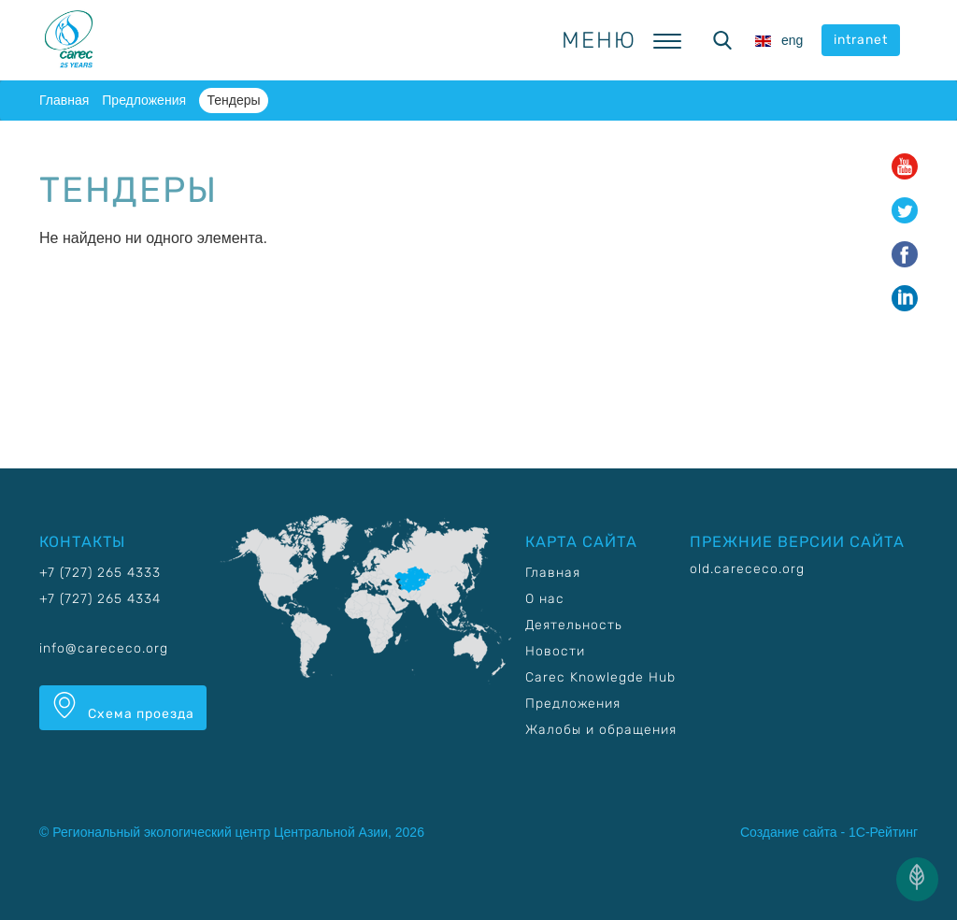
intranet (861, 40)
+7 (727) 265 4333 (100, 573)
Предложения (144, 100)
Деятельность (573, 625)
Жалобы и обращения (601, 730)
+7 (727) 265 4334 (100, 599)
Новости (555, 651)
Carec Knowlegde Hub (600, 677)
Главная (64, 100)
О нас (544, 599)
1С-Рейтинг (883, 832)
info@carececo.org (103, 648)
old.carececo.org (747, 569)
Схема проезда (122, 707)
